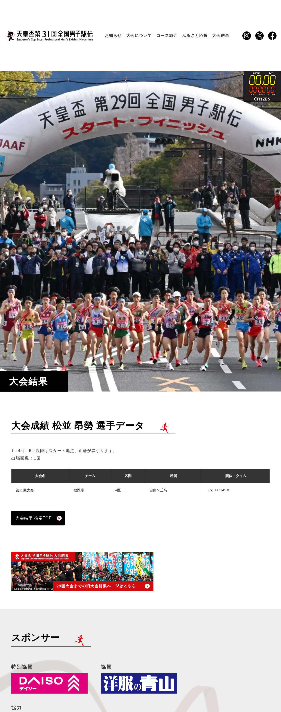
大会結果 (220, 35)
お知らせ (113, 35)
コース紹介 (167, 35)
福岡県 (79, 490)
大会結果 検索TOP (39, 518)
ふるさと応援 (195, 35)
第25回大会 (25, 490)
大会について (139, 35)
